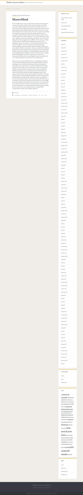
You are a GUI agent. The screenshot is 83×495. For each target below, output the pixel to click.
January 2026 (63, 54)
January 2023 (63, 73)
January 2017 (63, 184)
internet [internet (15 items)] (70, 419)
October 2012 (63, 321)
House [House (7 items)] (70, 417)
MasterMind (20, 19)
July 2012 (63, 331)
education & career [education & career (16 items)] (67, 409)
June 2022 (63, 77)
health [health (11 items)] (62, 417)
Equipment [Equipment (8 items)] (65, 411)
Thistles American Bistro (15, 2)
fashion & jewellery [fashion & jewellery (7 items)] (70, 411)
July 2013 (62, 298)
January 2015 (63, 243)
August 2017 (63, 165)
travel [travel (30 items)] (71, 447)
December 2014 (64, 246)
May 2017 (63, 174)
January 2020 (63, 100)
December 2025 (64, 57)
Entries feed (63, 468)
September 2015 (64, 217)
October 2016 (63, 191)
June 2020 (63, 83)
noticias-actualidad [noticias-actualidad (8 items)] (69, 435)
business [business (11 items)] (63, 402)
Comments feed (64, 471)
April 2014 (63, 269)
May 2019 (63, 126)
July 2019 (63, 119)
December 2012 (64, 314)
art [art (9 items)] (68, 399)
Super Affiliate (64, 29)
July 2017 (63, 168)
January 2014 (63, 279)
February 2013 (63, 311)
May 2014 (63, 266)
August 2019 (63, 116)
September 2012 (64, 324)
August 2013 (63, 295)
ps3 (39, 95)
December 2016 (64, 187)
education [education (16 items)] (69, 406)
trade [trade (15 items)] (67, 447)
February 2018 (64, 158)
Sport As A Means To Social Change (66, 18)
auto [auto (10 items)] (70, 399)
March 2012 (63, 341)
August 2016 (63, 194)
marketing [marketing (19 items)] (64, 425)
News (62, 379)
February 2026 (64, 51)
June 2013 (63, 301)
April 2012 (63, 337)
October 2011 (63, 357)
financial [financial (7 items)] (62, 412)
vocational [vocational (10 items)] (70, 454)
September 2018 (64, 152)
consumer (17, 95)
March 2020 (63, 93)
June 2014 (63, 262)
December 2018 (64, 142)
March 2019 (63, 132)
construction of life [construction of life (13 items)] (68, 404)
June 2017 (63, 171)
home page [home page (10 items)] (66, 417)
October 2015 (63, 214)
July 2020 (63, 80)
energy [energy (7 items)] (62, 411)
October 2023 (63, 70)
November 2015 (64, 210)
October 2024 (64, 67)
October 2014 (63, 253)
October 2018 (63, 148)
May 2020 (63, 87)
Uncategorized (64, 382)
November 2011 (64, 354)
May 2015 (63, 230)
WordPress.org (64, 474)
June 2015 (63, 227)
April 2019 (63, 129)
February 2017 (64, 181)
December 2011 (64, 350)
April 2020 (63, 90)
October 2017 (63, 161)
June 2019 (63, 122)
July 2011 (62, 363)
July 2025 (63, 64)
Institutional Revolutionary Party (67, 32)
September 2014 (64, 256)
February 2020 (64, 96)
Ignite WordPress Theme (34, 493)
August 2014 (63, 259)
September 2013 (64, 292)
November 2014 (64, 249)
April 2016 (63, 204)
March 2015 (63, 236)
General (16, 92)
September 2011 (64, 360)
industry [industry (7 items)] (72, 417)
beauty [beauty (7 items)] (72, 399)
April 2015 (63, 233)
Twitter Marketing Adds (65, 25)
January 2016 (63, 207)
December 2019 (64, 103)
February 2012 (64, 344)
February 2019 (64, 135)
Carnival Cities (64, 22)
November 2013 (64, 285)
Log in (62, 464)
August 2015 (63, 220)
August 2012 (63, 327)
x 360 (45, 95)
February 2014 (64, 275)
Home (8, 9)
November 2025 (64, 60)
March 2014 (63, 272)
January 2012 (63, 347)
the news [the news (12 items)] (65, 444)
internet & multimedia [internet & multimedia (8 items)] (65, 422)
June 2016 (63, 200)
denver (28, 15)
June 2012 (63, 334)
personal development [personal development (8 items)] (65, 437)
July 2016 (63, 197)
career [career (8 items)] (67, 401)
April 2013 (63, 308)
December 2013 (64, 282)
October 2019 (63, 109)
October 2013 (63, 288)
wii (42, 95)
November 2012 (64, 318)
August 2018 (63, 155)
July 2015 (62, 223)
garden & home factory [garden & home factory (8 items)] (68, 412)
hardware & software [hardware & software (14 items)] (67, 415)
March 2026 (63, 47)
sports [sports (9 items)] (68, 442)
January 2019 (63, 139)
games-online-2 (33, 95)
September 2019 (64, 113)
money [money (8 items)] (65, 428)
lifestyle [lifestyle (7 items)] (71, 422)
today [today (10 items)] (64, 447)
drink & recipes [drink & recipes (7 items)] (63, 406)
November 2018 (64, 145)
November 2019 (64, 106)
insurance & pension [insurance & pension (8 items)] (64, 419)
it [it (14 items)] (69, 422)
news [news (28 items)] (68, 428)
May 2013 (63, 305)
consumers (24, 95)
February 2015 (63, 240)
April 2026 (63, 44)
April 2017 (63, 178)
